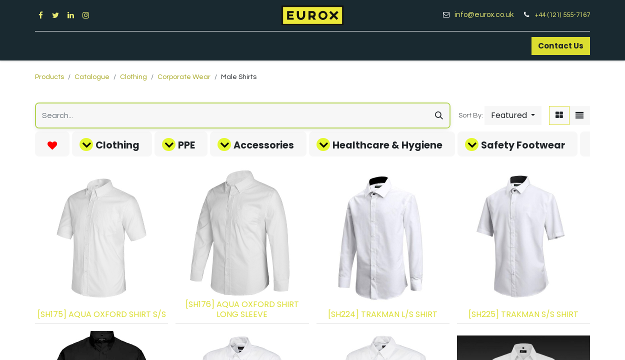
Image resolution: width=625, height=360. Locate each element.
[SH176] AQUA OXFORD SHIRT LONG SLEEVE (242, 309)
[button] (513, 115)
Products (49, 77)
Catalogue (92, 77)
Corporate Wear (184, 77)
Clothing (133, 77)
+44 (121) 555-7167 (562, 15)
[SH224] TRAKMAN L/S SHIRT (383, 314)
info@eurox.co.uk (487, 14)
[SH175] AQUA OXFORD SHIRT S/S (102, 314)
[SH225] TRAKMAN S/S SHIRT (523, 314)
